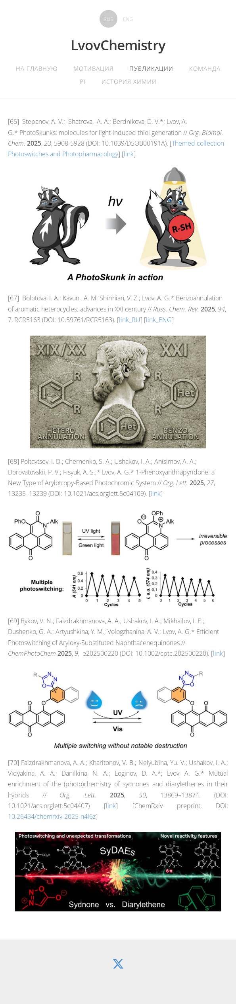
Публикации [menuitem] (151, 68)
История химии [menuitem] (129, 81)
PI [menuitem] (83, 81)
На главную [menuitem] (37, 68)
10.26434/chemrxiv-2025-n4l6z (52, 816)
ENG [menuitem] (128, 19)
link (129, 154)
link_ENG (159, 319)
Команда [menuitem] (205, 68)
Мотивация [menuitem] (93, 68)
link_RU (129, 319)
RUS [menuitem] (108, 19)
